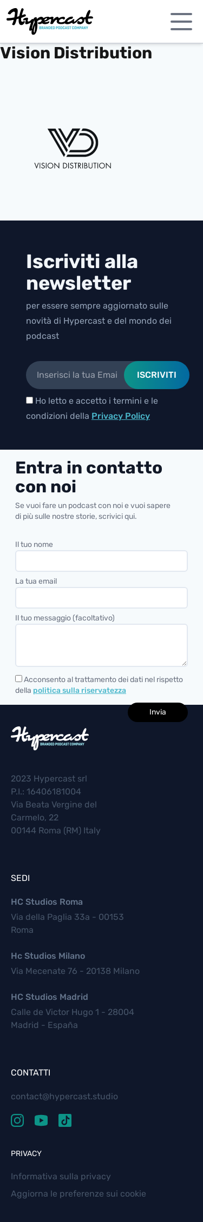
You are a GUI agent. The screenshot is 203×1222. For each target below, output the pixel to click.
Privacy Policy (120, 416)
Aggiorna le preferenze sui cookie (78, 1193)
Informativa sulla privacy (61, 1176)
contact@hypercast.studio (64, 1096)
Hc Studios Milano (48, 956)
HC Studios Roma (47, 902)
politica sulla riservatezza (79, 690)
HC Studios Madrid (49, 997)
